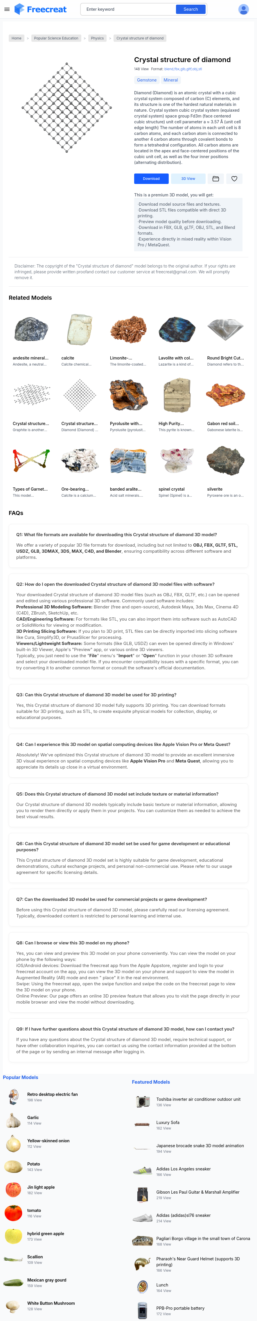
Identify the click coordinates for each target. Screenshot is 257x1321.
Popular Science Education (56, 38)
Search (191, 9)
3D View (188, 178)
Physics (97, 38)
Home (16, 38)
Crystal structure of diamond (139, 38)
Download (151, 178)
